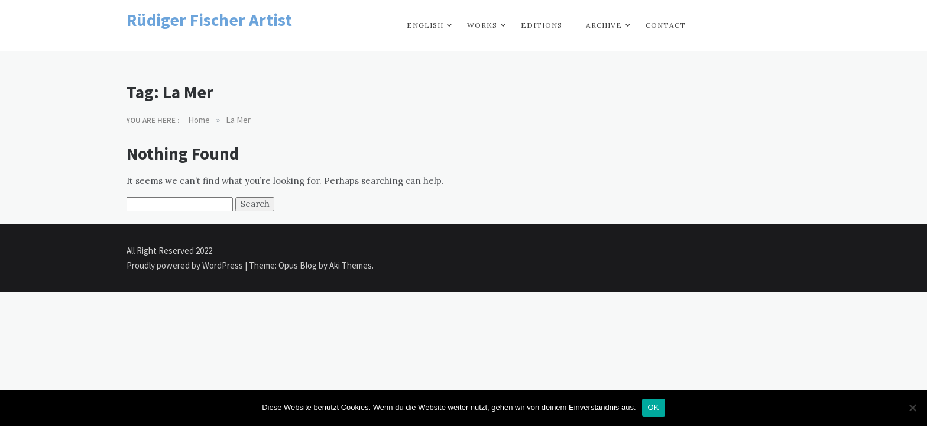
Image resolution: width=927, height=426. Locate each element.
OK (653, 407)
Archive (604, 25)
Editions (541, 25)
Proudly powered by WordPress (186, 265)
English (425, 25)
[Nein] (912, 408)
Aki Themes (350, 265)
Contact (666, 25)
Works (482, 25)
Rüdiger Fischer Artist (209, 20)
